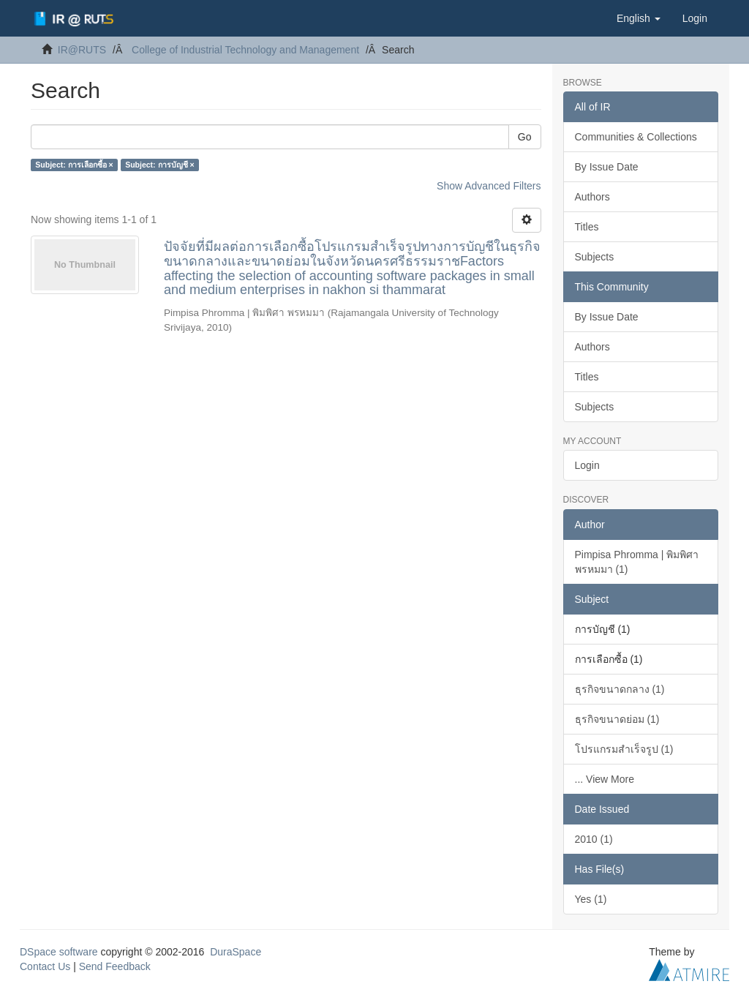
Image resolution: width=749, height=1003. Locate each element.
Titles (587, 227)
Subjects (594, 257)
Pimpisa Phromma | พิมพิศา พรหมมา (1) (637, 562)
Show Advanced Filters (489, 186)
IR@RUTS (82, 50)
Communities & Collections (636, 137)
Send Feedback (115, 966)
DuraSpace (235, 952)
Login (587, 465)
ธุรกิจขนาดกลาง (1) (620, 689)
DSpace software (59, 952)
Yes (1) (591, 899)
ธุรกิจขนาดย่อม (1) (617, 719)
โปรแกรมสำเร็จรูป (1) (624, 749)
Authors (592, 197)
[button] (638, 18)
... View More (604, 779)
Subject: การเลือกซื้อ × (74, 164)
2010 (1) (594, 839)
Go (525, 137)
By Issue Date (607, 167)
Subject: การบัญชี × (159, 164)
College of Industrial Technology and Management (245, 50)
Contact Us (45, 966)
